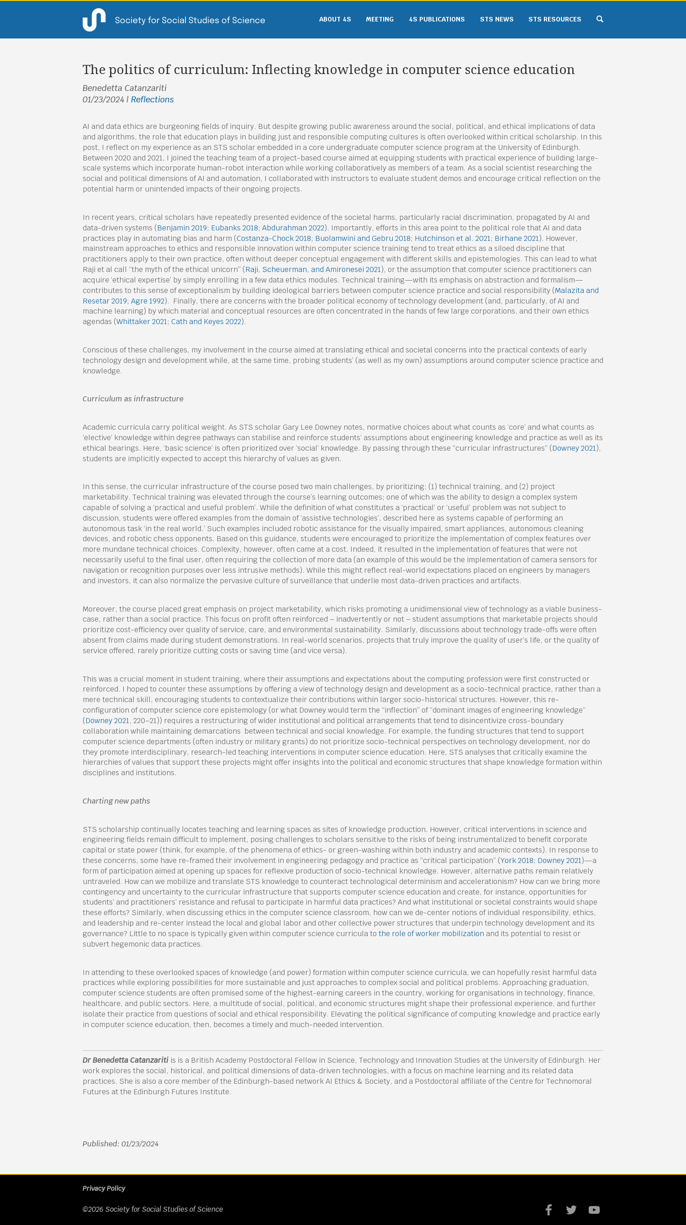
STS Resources (554, 19)
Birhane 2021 (517, 238)
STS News (497, 19)
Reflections (152, 99)
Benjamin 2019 (182, 228)
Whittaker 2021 (141, 321)
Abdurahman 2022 (293, 228)
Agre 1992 (147, 301)
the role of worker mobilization (431, 933)
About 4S (335, 19)
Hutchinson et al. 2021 (453, 238)
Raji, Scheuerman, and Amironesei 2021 (313, 269)
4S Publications (437, 19)
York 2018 (517, 860)
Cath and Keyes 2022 (206, 321)
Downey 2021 (574, 448)
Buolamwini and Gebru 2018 (363, 238)
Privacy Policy (104, 1188)
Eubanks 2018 (234, 228)
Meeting (380, 19)
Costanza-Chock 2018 (274, 238)
